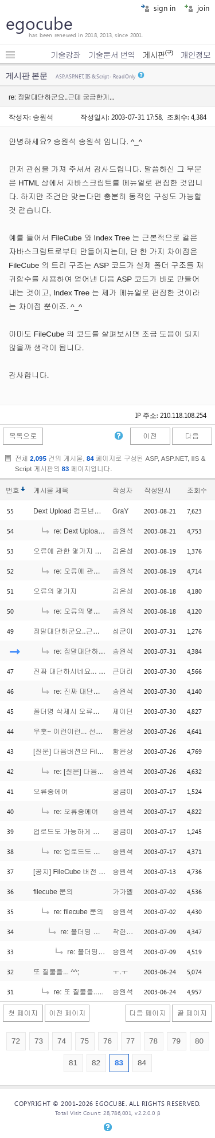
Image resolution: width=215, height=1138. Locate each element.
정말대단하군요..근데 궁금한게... (84, 631)
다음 (192, 436)
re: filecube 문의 (71, 912)
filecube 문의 (53, 892)
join (196, 8)
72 (15, 1041)
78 (153, 1041)
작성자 (122, 491)
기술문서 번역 (111, 55)
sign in (157, 8)
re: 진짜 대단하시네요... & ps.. (93, 691)
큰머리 (122, 671)
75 (84, 1041)
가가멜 (122, 892)
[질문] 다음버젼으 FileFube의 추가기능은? (99, 752)
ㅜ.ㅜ (120, 972)
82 (96, 1062)
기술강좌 (65, 55)
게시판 (157, 55)
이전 (150, 436)
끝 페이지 (192, 1013)
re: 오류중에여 (69, 812)
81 (73, 1062)
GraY (120, 511)
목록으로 (23, 436)
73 (38, 1041)
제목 (61, 491)
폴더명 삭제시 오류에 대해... (77, 712)
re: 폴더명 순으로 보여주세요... (102, 932)
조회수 (197, 491)
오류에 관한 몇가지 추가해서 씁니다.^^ (93, 551)
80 (199, 1041)
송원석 (43, 116)
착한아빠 (126, 932)
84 (142, 1062)
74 (61, 1041)
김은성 (122, 591)
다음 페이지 (148, 1013)
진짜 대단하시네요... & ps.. (74, 671)
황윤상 (122, 732)
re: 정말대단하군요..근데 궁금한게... (103, 651)
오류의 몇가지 (55, 591)
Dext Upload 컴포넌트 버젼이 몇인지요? (95, 511)
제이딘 (122, 712)
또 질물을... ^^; (56, 972)
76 (107, 1041)
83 (119, 1062)
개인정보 (195, 55)
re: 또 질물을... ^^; (75, 992)
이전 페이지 (67, 1013)
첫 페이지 (23, 1013)
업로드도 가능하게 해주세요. (78, 832)
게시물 (50, 491)
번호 (12, 491)
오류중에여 (50, 792)
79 (176, 1041)
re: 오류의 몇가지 (73, 611)
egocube (39, 22)
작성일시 (157, 491)
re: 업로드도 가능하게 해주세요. (96, 852)
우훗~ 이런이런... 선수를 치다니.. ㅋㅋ (92, 732)
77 (130, 1041)
